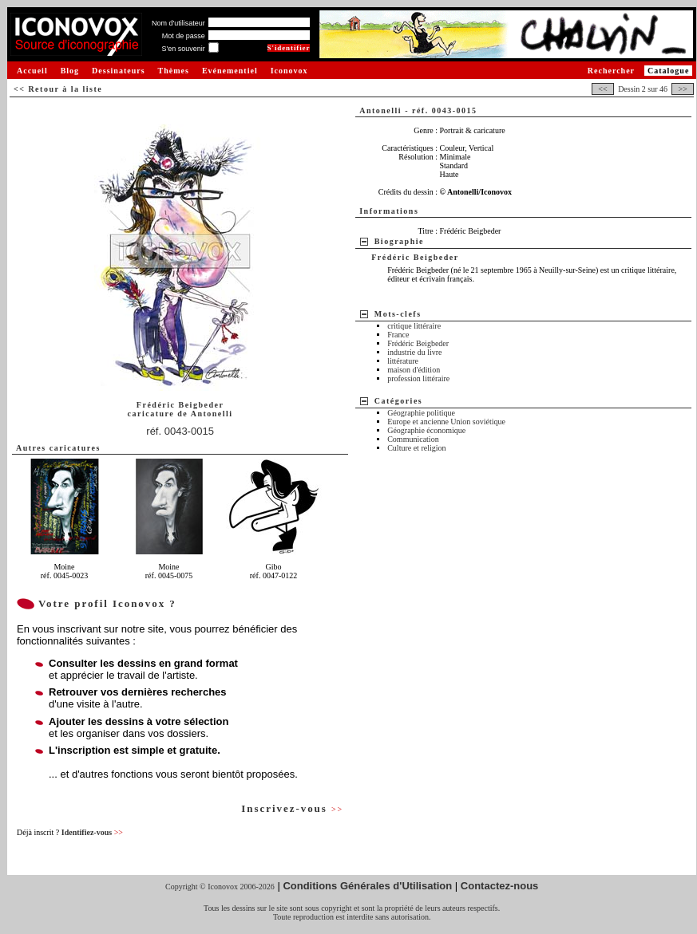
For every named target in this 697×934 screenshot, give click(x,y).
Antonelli (212, 413)
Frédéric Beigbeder (418, 343)
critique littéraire (414, 325)
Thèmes (173, 70)
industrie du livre (414, 352)
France (398, 334)
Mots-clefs (398, 313)
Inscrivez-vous (292, 808)
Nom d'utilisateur (178, 23)
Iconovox (289, 70)
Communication (412, 439)
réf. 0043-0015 (180, 431)
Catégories (398, 400)
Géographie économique (426, 430)
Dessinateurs (118, 70)
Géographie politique (421, 412)
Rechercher (611, 70)
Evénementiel (230, 70)
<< (602, 89)
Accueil (32, 70)
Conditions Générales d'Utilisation (367, 886)
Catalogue (668, 70)
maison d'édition (413, 369)
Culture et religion (416, 447)
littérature (402, 361)
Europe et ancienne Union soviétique (446, 421)
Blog (70, 70)
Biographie (399, 241)
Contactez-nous (500, 886)
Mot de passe (183, 36)
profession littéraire (418, 378)
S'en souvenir (182, 49)
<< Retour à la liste (58, 89)
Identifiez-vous (92, 832)
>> (682, 89)
